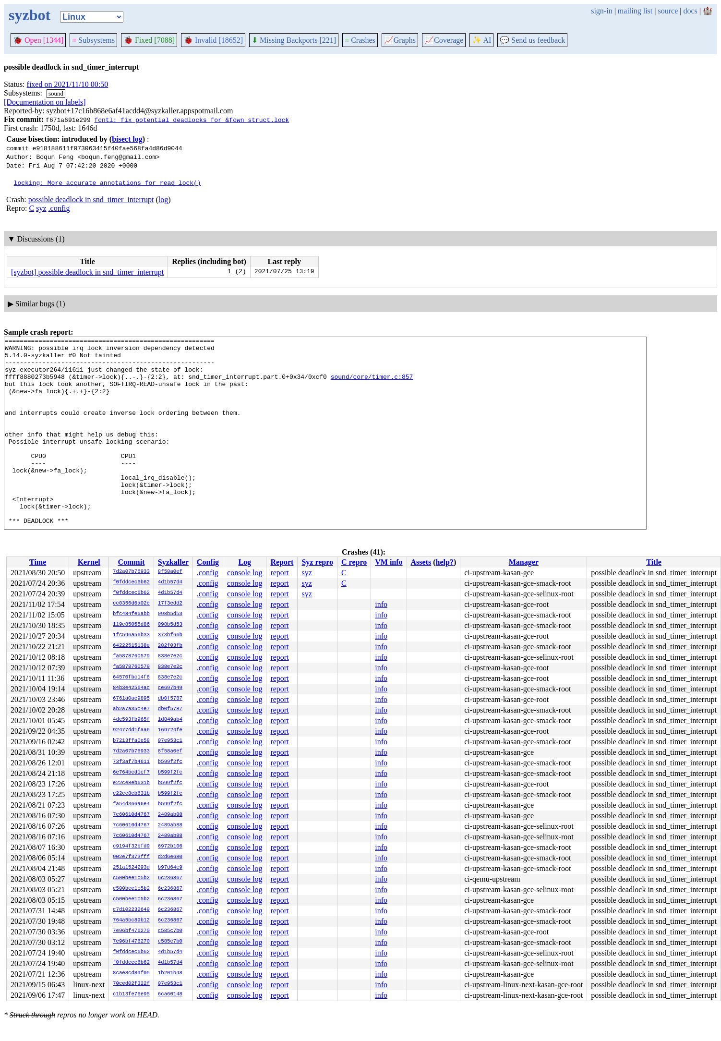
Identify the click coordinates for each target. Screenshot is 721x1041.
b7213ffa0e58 (131, 741)
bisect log (127, 139)
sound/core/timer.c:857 (372, 385)
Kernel (89, 562)
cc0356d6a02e (131, 603)
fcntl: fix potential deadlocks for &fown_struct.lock (191, 119)
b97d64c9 (170, 867)
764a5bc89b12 (131, 920)
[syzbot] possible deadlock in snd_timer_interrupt (87, 272)
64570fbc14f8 (131, 677)
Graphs (400, 40)
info (381, 604)
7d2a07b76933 (131, 572)
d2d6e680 (170, 857)
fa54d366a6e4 (131, 804)
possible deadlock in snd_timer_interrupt (91, 199)
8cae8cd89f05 (131, 973)
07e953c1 (170, 741)
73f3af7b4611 (131, 762)
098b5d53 (170, 614)
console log (244, 573)
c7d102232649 (131, 910)
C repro (354, 562)
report (279, 573)
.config (59, 208)
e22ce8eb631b (131, 783)
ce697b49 (170, 688)
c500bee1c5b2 (131, 878)
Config (208, 562)
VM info (388, 562)
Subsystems (93, 40)
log (163, 199)
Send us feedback (532, 40)
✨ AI (481, 40)
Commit (131, 562)
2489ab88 (170, 814)
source (668, 11)
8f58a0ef (170, 572)
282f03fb (170, 645)
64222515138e (131, 645)
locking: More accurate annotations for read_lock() (107, 182)
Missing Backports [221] (294, 40)
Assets (421, 562)
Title (653, 562)
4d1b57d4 (170, 582)
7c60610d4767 (131, 814)
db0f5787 (170, 698)
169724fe (170, 730)
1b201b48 (170, 973)
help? (445, 562)
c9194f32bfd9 (131, 846)
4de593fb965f (131, 719)
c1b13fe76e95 (131, 994)
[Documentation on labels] (45, 102)
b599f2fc (170, 762)
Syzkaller (173, 562)
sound (55, 93)
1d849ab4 (170, 719)
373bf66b (170, 635)
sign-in (601, 11)
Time (37, 562)
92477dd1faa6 (131, 730)
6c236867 (170, 878)
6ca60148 (170, 994)
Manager (524, 562)
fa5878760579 (131, 656)
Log (244, 562)
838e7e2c (170, 656)
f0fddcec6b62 (131, 582)
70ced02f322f (131, 983)
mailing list (635, 11)
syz (41, 208)
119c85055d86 (131, 624)
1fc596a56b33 (131, 635)
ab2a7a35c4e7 (131, 709)
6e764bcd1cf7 (131, 772)
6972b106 (170, 846)
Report (281, 562)
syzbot (29, 15)
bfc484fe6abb (131, 614)
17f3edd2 (170, 603)
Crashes (360, 40)
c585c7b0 (170, 931)
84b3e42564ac (131, 688)
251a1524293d (131, 867)
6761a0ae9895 (131, 698)
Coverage (443, 40)
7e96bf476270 (131, 931)
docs (690, 11)
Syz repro (317, 562)
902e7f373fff (131, 857)
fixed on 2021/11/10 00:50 (67, 84)
